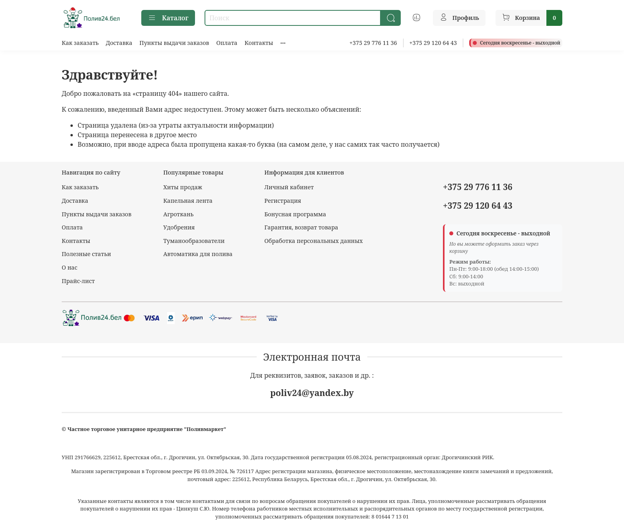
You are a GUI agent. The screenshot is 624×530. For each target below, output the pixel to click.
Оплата (226, 43)
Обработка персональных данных (313, 241)
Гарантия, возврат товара (301, 227)
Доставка (119, 43)
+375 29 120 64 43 (433, 43)
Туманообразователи (193, 241)
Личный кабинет (289, 187)
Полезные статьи (86, 254)
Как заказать (80, 43)
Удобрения (179, 227)
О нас (69, 267)
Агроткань (178, 214)
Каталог (168, 18)
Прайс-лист (78, 281)
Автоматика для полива (197, 254)
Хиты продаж (182, 187)
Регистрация (282, 200)
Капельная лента (188, 200)
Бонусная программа (295, 214)
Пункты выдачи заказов (174, 43)
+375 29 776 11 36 (373, 43)
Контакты (258, 43)
